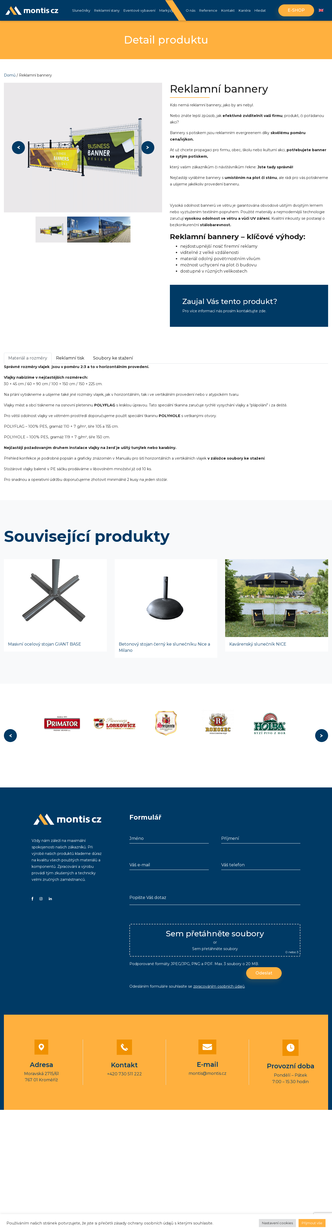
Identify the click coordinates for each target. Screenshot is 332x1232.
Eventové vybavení (139, 10)
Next (147, 147)
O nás (190, 10)
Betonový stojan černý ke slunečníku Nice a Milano (164, 647)
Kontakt (228, 10)
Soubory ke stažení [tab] (113, 358)
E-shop (296, 10)
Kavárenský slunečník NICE (257, 644)
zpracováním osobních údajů (219, 986)
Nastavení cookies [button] (277, 1223)
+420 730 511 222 (124, 1073)
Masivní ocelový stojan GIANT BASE (44, 644)
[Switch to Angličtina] (321, 10)
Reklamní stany (107, 10)
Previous (18, 147)
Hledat (260, 10)
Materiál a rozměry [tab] (27, 358)
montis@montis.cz (207, 1073)
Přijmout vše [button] (312, 1223)
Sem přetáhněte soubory (215, 948)
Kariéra (245, 10)
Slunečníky (81, 10)
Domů (10, 75)
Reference (208, 10)
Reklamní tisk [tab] (70, 358)
